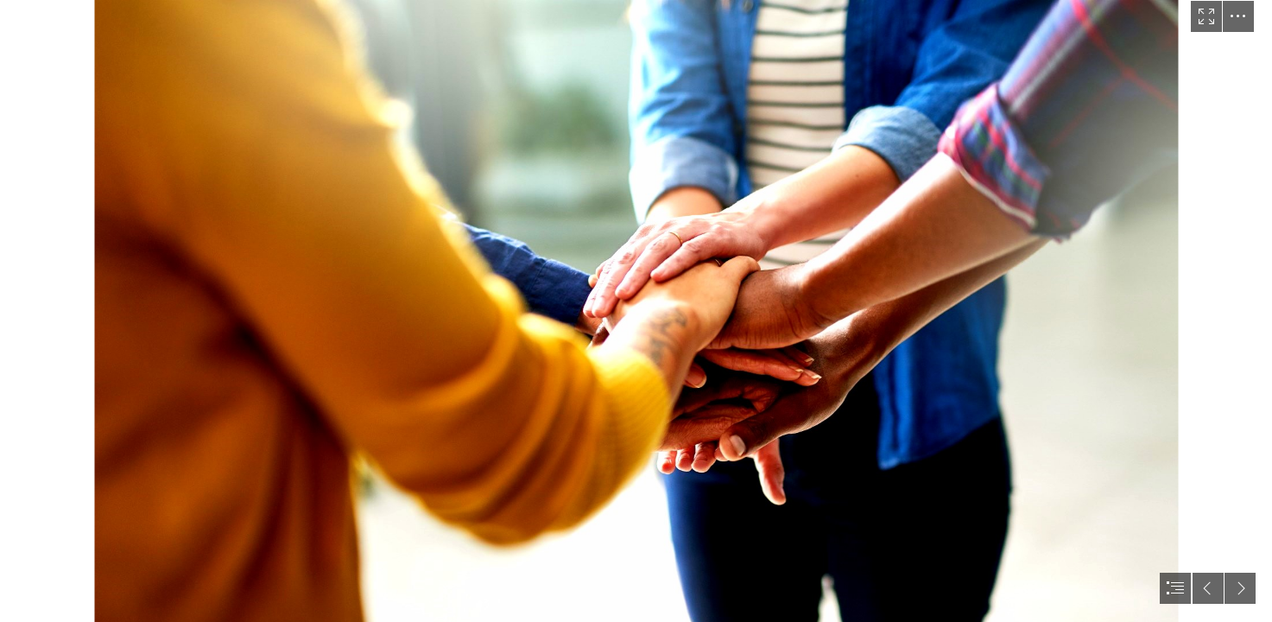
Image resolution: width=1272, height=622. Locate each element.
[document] (636, 311)
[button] (1206, 16)
